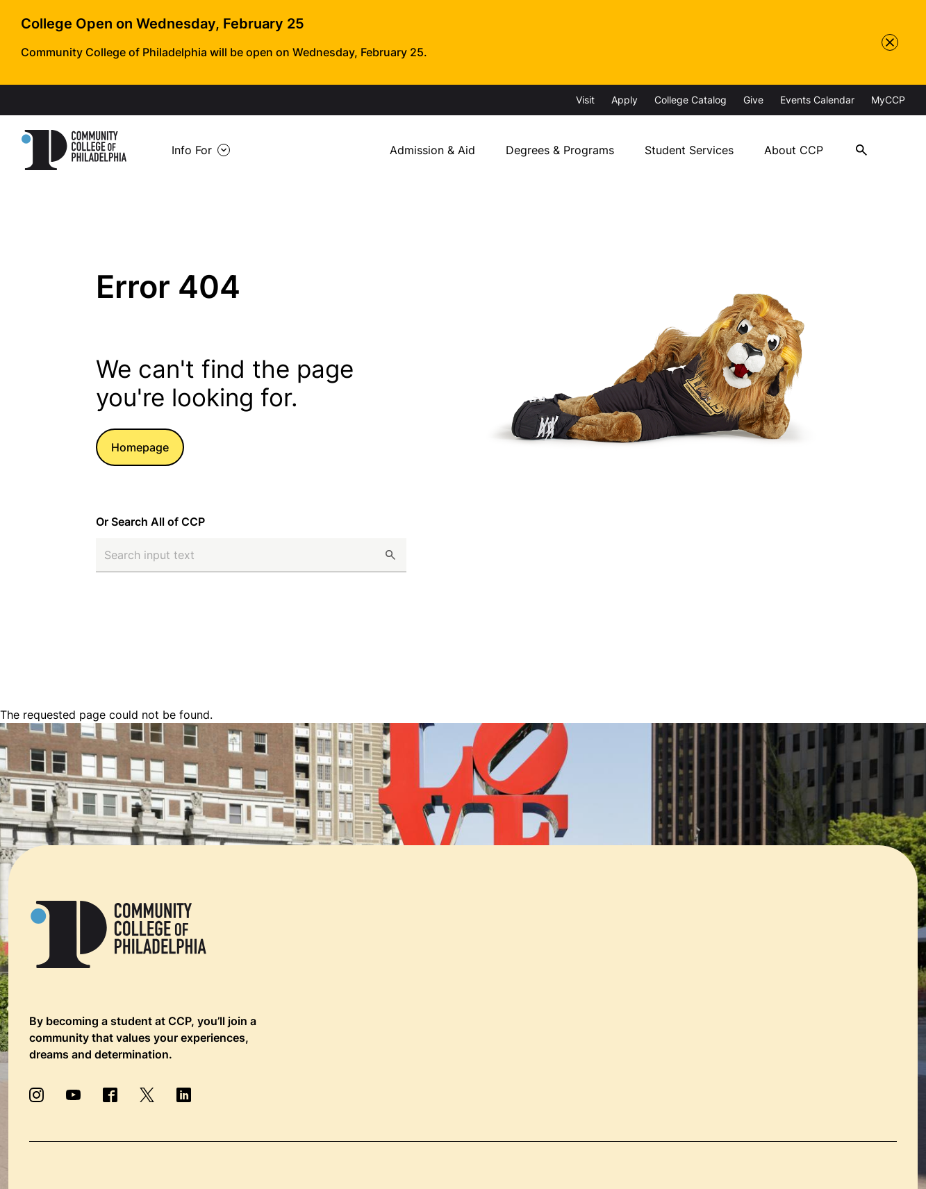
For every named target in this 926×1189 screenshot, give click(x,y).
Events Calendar (817, 100)
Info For (192, 150)
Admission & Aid (432, 150)
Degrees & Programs (560, 150)
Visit (585, 100)
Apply (624, 100)
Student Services (689, 150)
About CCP (793, 150)
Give (753, 100)
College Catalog (690, 100)
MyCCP (888, 100)
